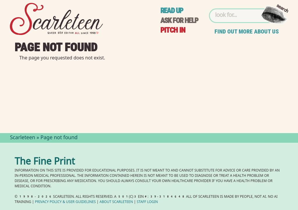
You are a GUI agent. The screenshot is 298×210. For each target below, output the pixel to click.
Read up (171, 10)
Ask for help (179, 20)
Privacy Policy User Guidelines (65, 202)
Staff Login (147, 202)
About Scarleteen (116, 202)
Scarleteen (22, 138)
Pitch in (172, 30)
